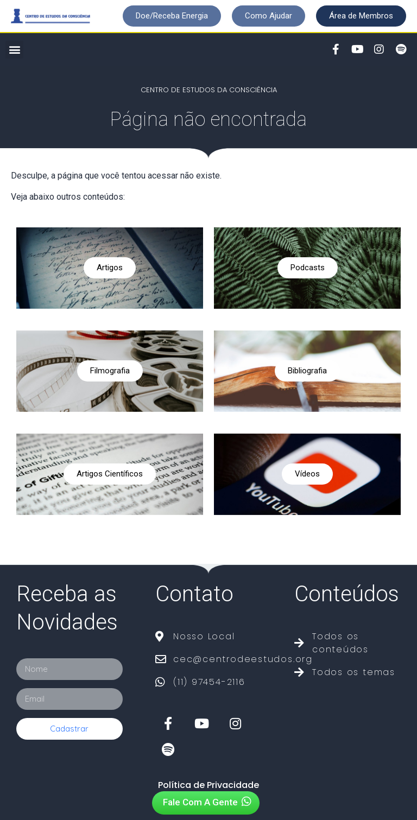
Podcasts (307, 267)
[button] (172, 16)
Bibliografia (307, 371)
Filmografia (110, 371)
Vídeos (307, 474)
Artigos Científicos (110, 474)
